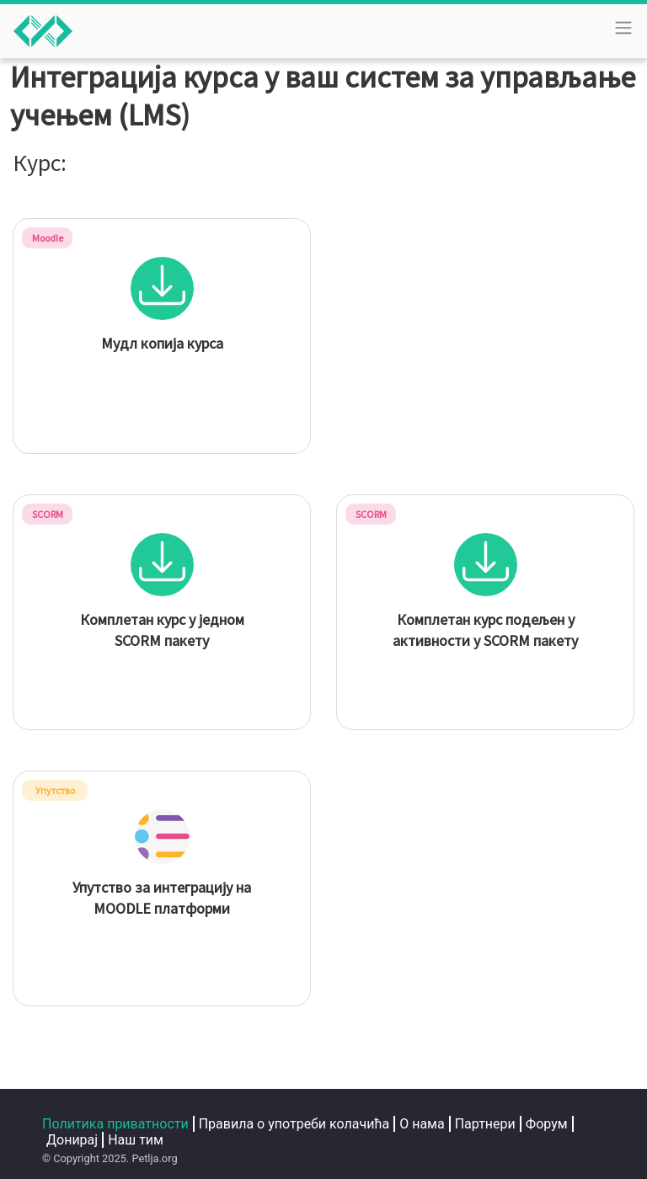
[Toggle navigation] (623, 28)
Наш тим (135, 1140)
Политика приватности (115, 1124)
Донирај (72, 1140)
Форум (547, 1124)
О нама (421, 1124)
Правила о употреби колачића (294, 1124)
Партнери (485, 1124)
